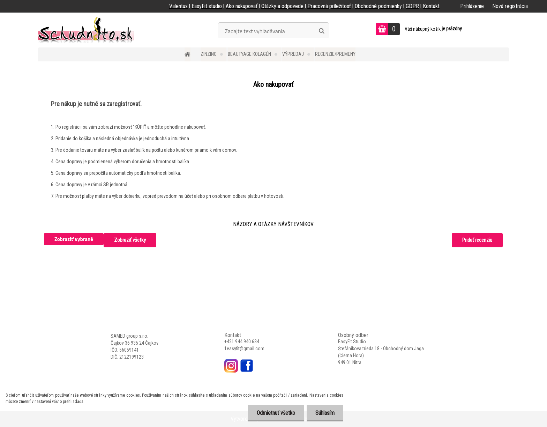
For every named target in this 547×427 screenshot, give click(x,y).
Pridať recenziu (477, 240)
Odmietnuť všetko (276, 413)
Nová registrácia (510, 6)
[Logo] (86, 30)
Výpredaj (293, 54)
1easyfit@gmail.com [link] (244, 348)
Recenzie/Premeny (335, 54)
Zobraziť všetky (130, 240)
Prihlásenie (472, 6)
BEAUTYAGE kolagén (249, 54)
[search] (321, 31)
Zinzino (209, 54)
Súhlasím (325, 413)
